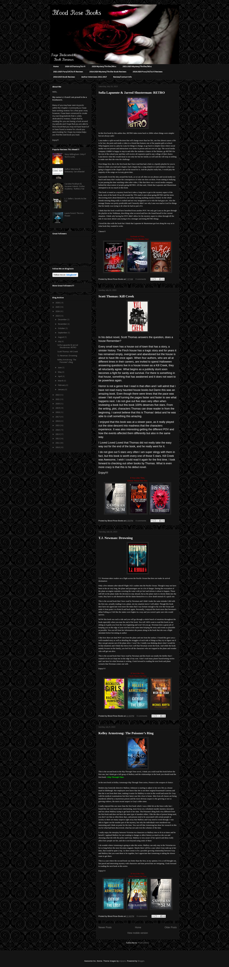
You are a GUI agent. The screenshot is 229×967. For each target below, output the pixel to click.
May (60, 372)
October (61, 328)
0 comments (141, 279)
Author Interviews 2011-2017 (94, 77)
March (61, 381)
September (63, 333)
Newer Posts (105, 927)
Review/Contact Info (122, 77)
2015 (58, 425)
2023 (58, 316)
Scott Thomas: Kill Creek (116, 296)
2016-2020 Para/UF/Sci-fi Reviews (147, 72)
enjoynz (122, 961)
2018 (58, 412)
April (60, 376)
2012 (58, 439)
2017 (58, 417)
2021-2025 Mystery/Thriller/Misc (137, 66)
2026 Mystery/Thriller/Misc (104, 66)
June (60, 368)
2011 (58, 443)
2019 (58, 408)
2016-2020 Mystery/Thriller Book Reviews (107, 72)
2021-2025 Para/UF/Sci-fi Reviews (68, 72)
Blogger (141, 961)
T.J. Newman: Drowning (116, 538)
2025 (58, 307)
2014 (58, 430)
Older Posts (171, 927)
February (62, 385)
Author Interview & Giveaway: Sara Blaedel (75, 170)
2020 (58, 404)
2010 (58, 447)
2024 (58, 311)
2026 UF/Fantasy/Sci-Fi (75, 66)
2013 (58, 434)
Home (56, 66)
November (62, 324)
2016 (58, 421)
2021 (58, 399)
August (61, 337)
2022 (58, 395)
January (61, 390)
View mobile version (137, 933)
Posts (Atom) (143, 943)
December (62, 320)
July (59, 341)
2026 (58, 303)
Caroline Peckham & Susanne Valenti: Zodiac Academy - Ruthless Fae (75, 186)
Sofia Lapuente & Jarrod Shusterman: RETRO (132, 92)
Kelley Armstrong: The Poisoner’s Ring (126, 733)
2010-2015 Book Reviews (64, 77)
